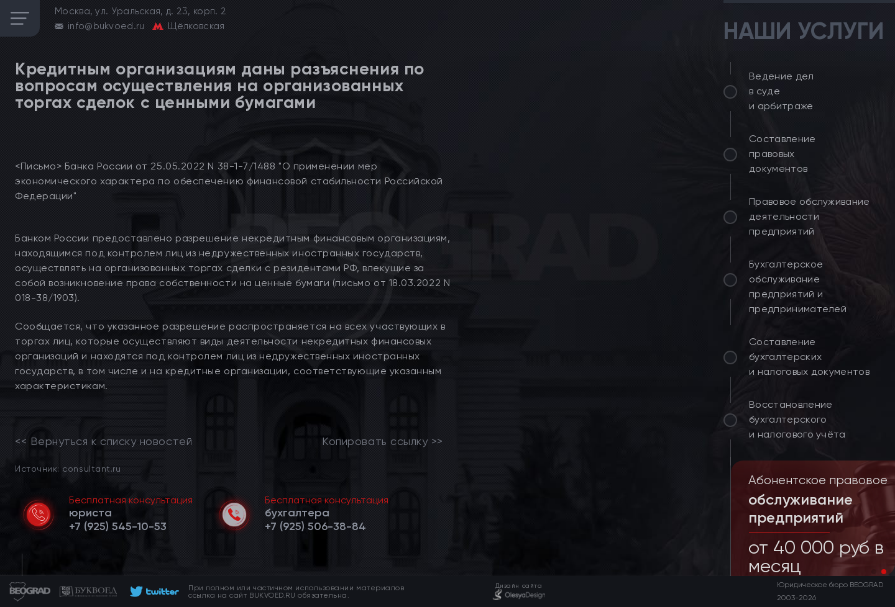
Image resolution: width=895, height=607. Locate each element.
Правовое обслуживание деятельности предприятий (809, 216)
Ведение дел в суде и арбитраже (781, 91)
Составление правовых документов (782, 153)
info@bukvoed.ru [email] (106, 26)
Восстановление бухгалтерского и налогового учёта (797, 419)
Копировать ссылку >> (382, 441)
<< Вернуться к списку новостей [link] (103, 441)
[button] (873, 571)
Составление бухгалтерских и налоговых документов (809, 356)
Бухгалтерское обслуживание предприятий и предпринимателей (798, 286)
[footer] (152, 591)
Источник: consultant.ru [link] (68, 468)
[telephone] (118, 526)
